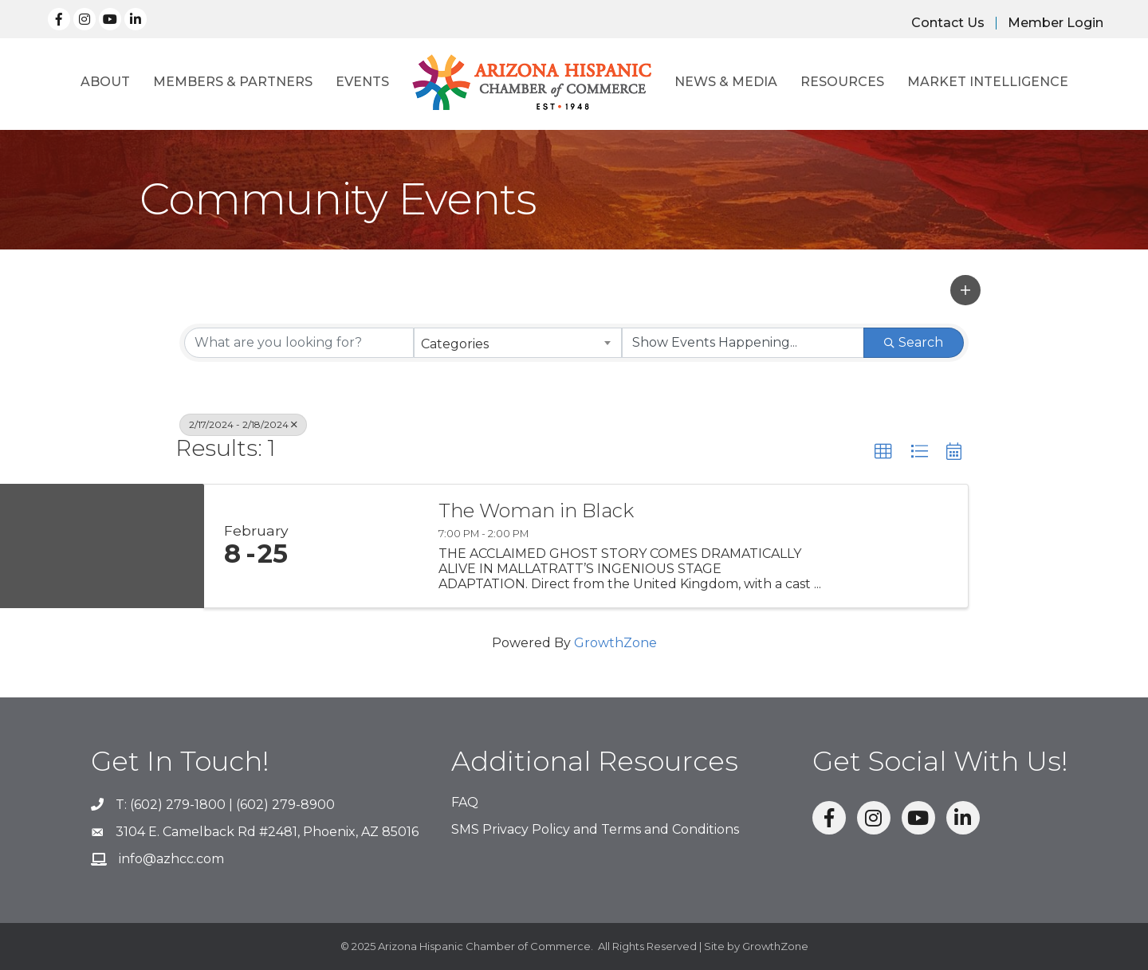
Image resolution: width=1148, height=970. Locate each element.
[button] (965, 290)
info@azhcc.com (171, 858)
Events (362, 81)
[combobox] (518, 343)
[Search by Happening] (743, 343)
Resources (842, 81)
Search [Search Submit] (913, 342)
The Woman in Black (536, 511)
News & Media (725, 81)
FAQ (464, 802)
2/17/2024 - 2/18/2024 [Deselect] (243, 424)
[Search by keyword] (299, 343)
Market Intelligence (987, 81)
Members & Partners (233, 81)
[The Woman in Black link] (365, 546)
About (105, 81)
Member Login (1055, 23)
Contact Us (948, 23)
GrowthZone (615, 642)
